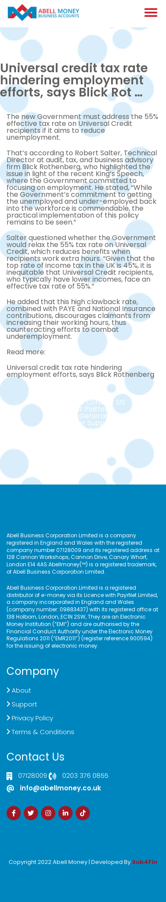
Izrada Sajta (57, 868)
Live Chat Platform (83, 409)
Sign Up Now (83, 430)
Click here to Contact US (83, 402)
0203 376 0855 (85, 776)
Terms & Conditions (43, 731)
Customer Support (83, 423)
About (21, 690)
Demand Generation (83, 416)
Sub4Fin (144, 862)
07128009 (32, 776)
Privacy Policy (32, 717)
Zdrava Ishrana (103, 868)
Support (24, 704)
